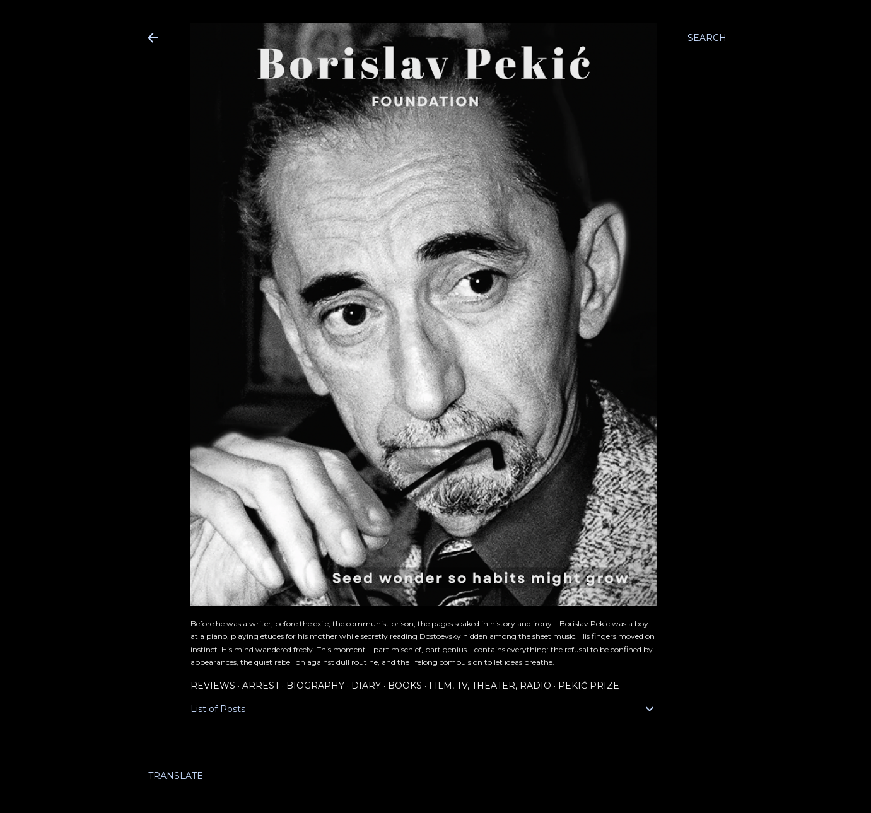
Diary (366, 685)
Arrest (260, 685)
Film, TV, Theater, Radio (490, 685)
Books (405, 685)
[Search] (707, 38)
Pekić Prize (588, 685)
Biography (315, 685)
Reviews (212, 685)
